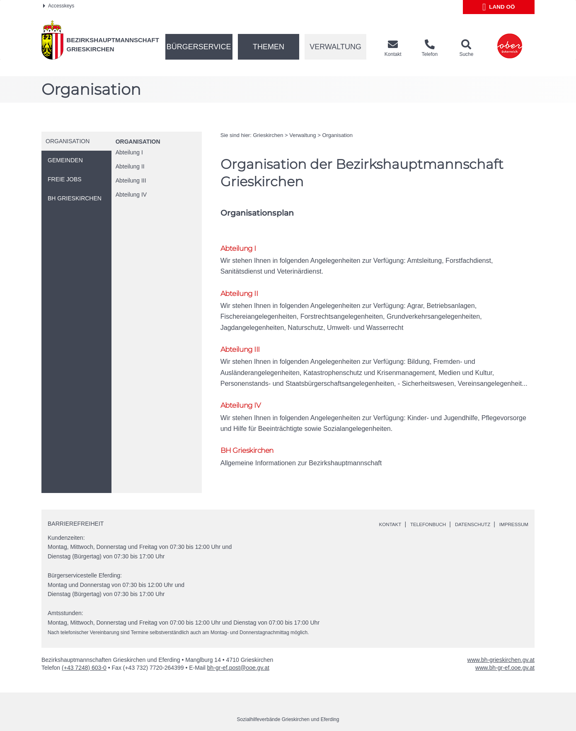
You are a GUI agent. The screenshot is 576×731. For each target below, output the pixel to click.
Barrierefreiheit (76, 510)
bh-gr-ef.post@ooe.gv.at (238, 655)
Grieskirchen (268, 135)
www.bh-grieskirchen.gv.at (501, 647)
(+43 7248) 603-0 (84, 655)
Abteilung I (129, 152)
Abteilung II (130, 166)
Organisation (138, 141)
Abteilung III (131, 180)
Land (498, 7)
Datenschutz (462, 511)
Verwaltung (335, 47)
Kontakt (366, 511)
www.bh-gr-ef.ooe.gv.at (505, 655)
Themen (268, 47)
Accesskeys (58, 6)
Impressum (510, 511)
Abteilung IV (131, 194)
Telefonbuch (410, 511)
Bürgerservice (199, 47)
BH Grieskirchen (250, 436)
